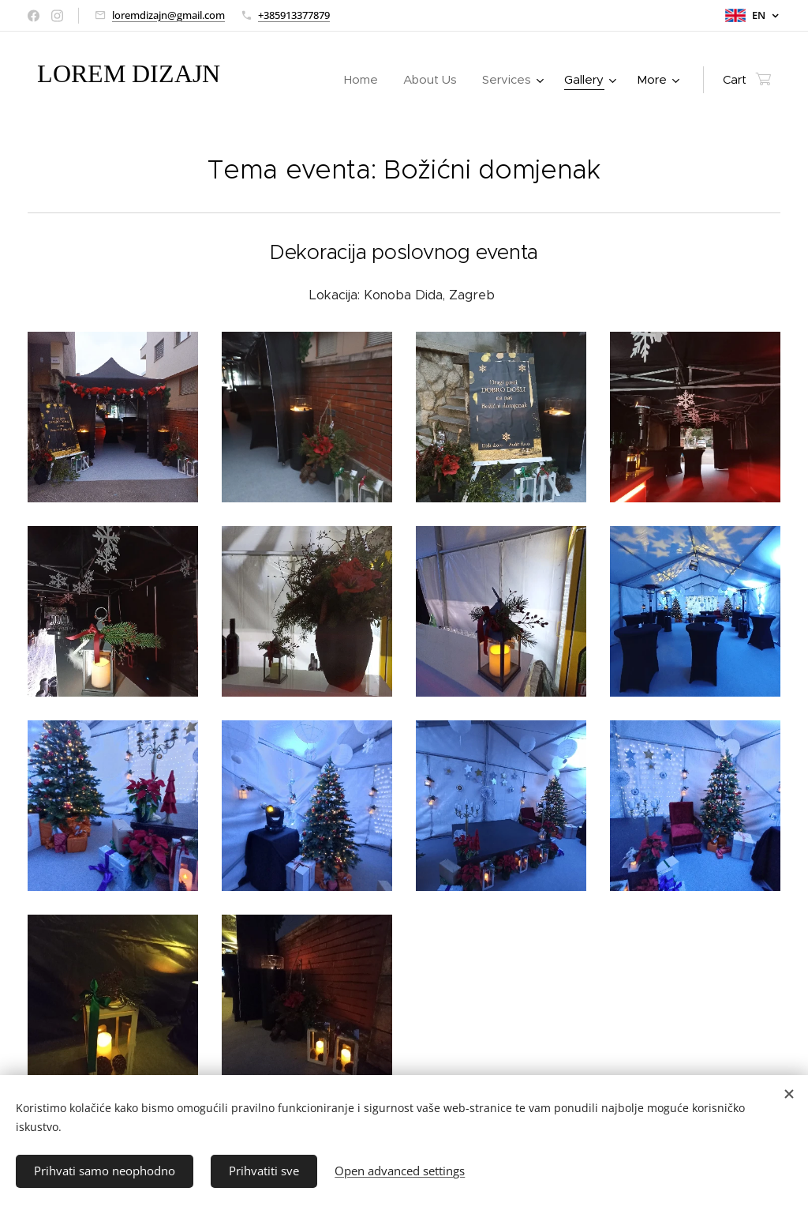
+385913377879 (294, 15)
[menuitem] (365, 80)
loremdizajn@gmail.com (168, 15)
